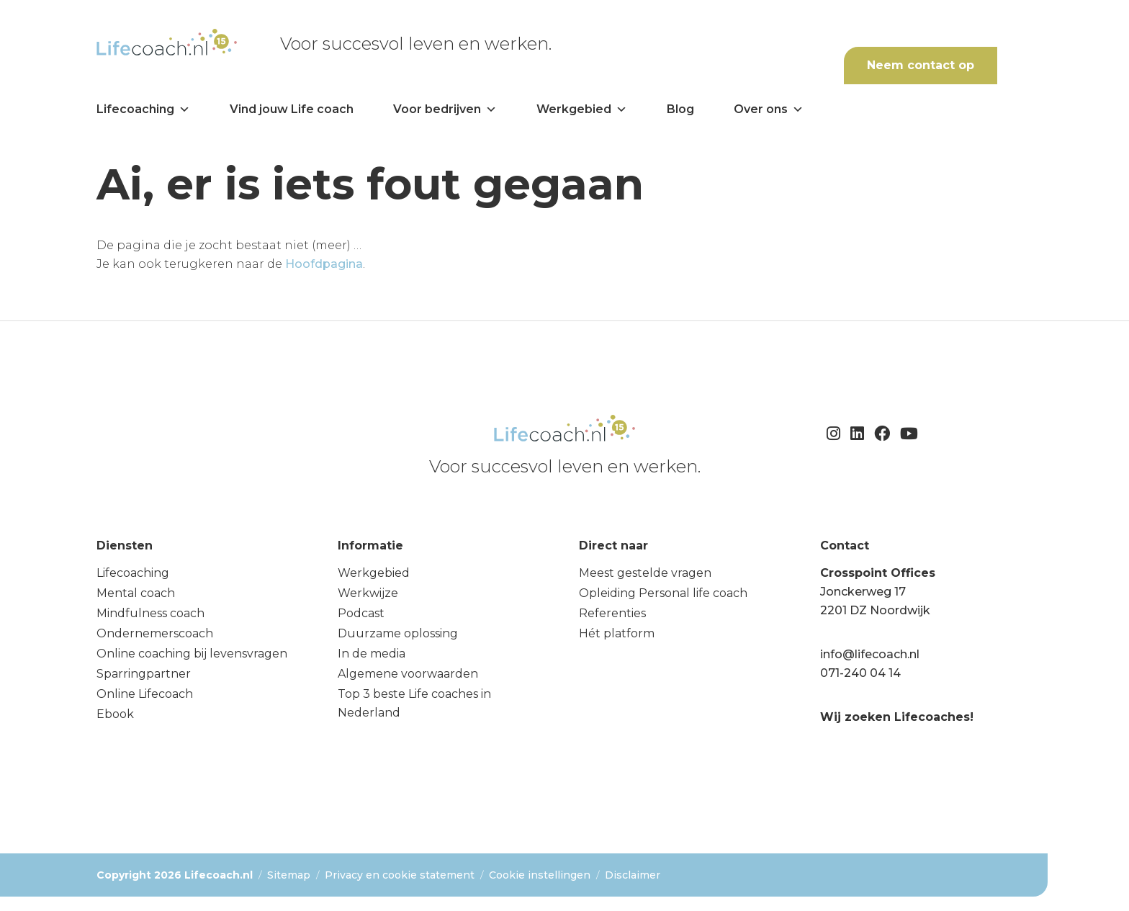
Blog (680, 109)
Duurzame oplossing (398, 633)
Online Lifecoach (144, 694)
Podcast (361, 613)
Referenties (612, 613)
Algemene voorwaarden (408, 674)
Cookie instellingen (539, 875)
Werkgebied (581, 109)
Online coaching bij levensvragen (191, 653)
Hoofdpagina (324, 264)
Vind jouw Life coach (292, 109)
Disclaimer (632, 875)
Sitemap (288, 875)
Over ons (769, 109)
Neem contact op (920, 65)
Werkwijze (368, 593)
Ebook (115, 714)
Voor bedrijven (445, 109)
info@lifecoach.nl (869, 654)
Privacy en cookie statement (399, 875)
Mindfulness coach (150, 613)
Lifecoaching (143, 109)
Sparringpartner (143, 674)
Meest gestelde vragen (645, 573)
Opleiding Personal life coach (663, 593)
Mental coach (135, 593)
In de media (371, 653)
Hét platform (617, 633)
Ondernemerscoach (154, 633)
